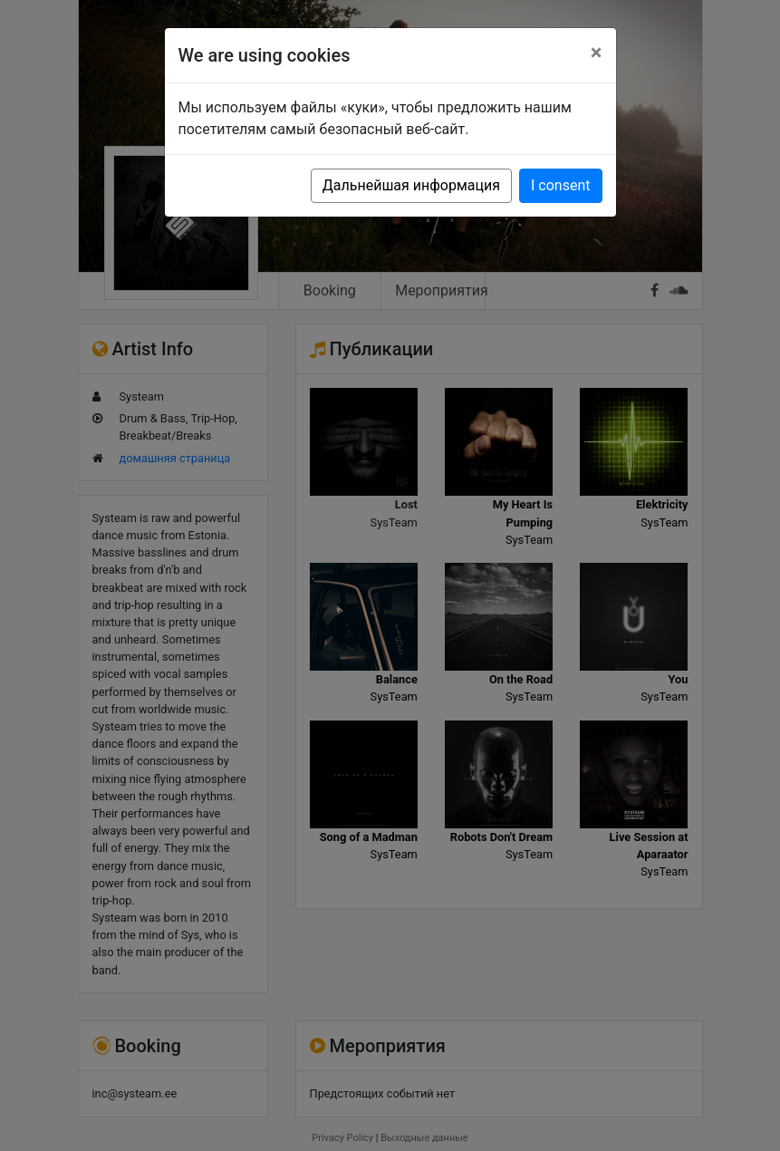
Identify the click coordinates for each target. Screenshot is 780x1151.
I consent (560, 185)
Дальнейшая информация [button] (411, 185)
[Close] (596, 52)
